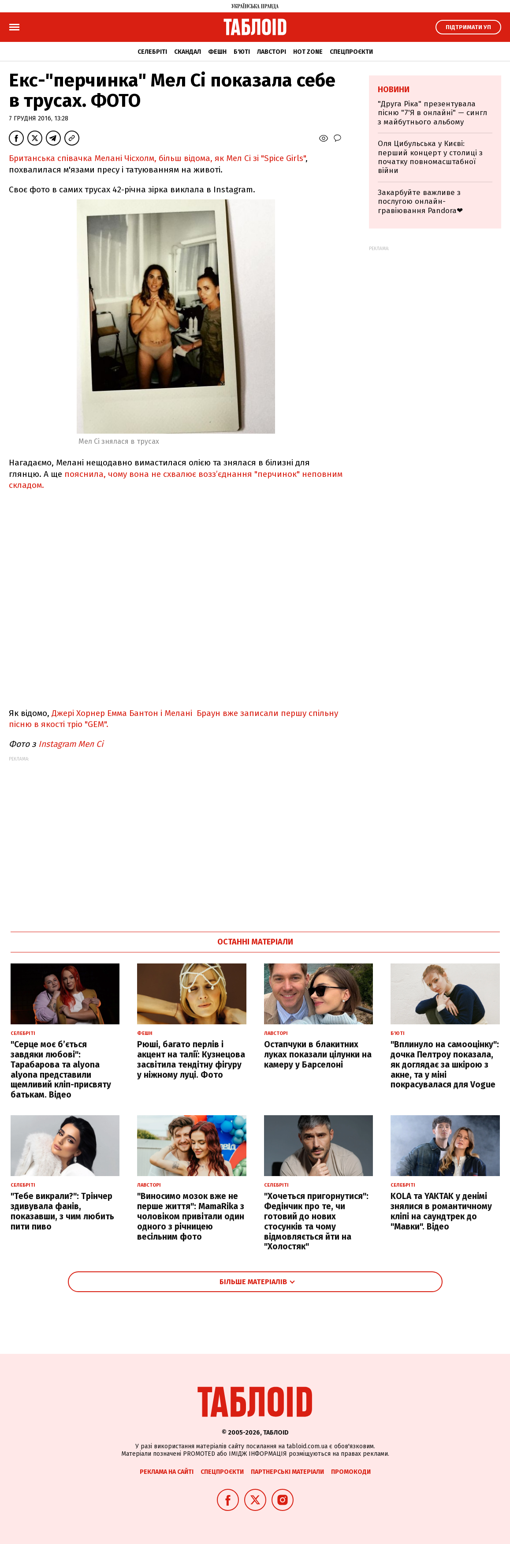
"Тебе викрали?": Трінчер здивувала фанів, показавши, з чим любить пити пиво (62, 1211)
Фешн (217, 52)
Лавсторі (271, 52)
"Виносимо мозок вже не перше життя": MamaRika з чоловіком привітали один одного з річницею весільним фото (190, 1216)
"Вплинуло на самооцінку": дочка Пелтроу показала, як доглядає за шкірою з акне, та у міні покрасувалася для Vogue (445, 1064)
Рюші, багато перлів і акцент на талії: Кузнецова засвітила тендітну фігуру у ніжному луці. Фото (191, 1059)
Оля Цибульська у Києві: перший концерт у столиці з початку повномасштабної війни (430, 157)
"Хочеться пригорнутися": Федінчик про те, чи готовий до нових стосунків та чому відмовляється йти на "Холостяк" (316, 1221)
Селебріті (152, 52)
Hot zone (308, 52)
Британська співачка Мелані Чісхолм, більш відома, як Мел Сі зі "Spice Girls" (157, 158)
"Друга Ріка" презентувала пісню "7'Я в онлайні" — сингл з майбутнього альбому (432, 113)
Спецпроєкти (351, 52)
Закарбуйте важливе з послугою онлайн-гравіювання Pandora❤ (420, 201)
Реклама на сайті (167, 1472)
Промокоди (351, 1472)
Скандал (187, 52)
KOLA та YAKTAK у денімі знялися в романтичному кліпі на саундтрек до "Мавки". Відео (441, 1211)
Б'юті (242, 52)
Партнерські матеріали (287, 1472)
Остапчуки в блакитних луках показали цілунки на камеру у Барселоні (318, 1054)
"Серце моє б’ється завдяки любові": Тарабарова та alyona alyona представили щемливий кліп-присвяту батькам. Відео (61, 1069)
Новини (393, 89)
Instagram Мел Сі (70, 744)
